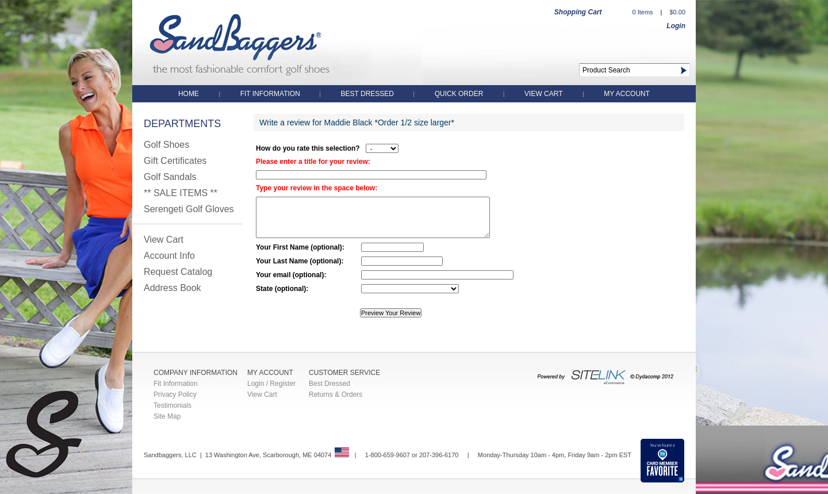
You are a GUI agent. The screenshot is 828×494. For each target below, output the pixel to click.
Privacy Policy (175, 394)
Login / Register (271, 384)
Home (188, 94)
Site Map (167, 416)
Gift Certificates (175, 161)
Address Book (172, 288)
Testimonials (172, 405)
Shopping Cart (578, 12)
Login (675, 26)
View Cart (543, 94)
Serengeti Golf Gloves (189, 209)
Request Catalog (178, 272)
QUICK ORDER (459, 94)
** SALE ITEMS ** (180, 193)
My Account (627, 94)
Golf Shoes (166, 145)
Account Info (169, 256)
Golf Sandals (170, 177)
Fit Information (271, 94)
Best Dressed (368, 94)
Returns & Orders (335, 394)
